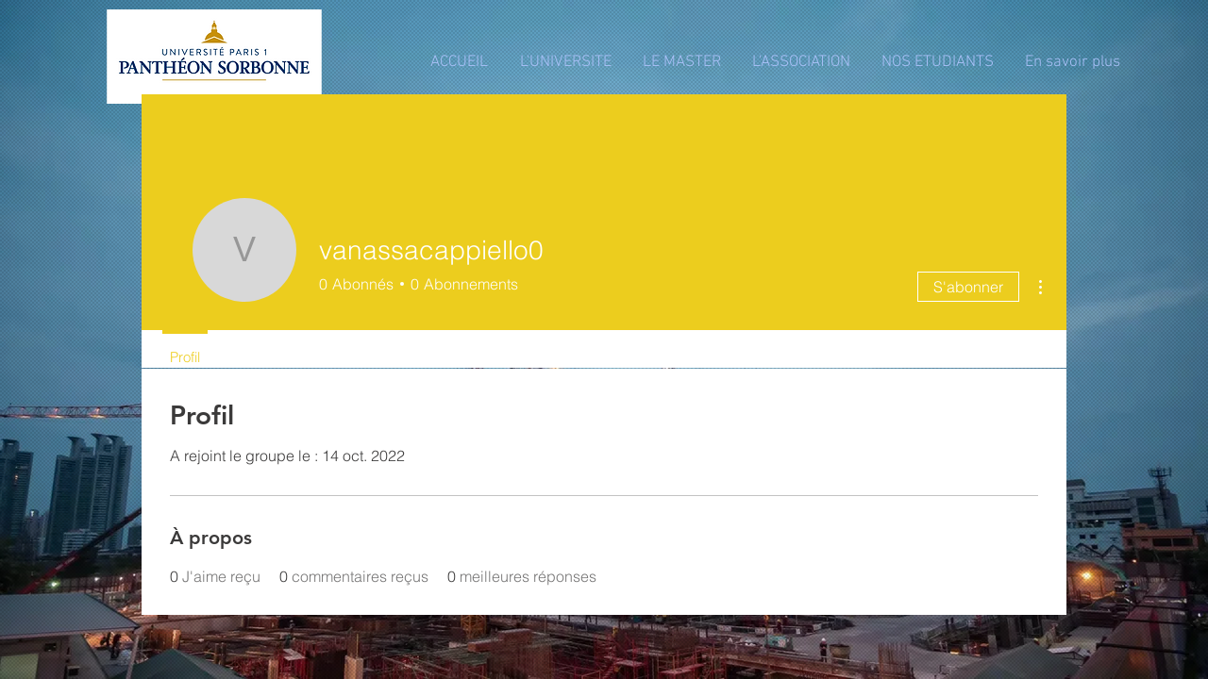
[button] (565, 62)
